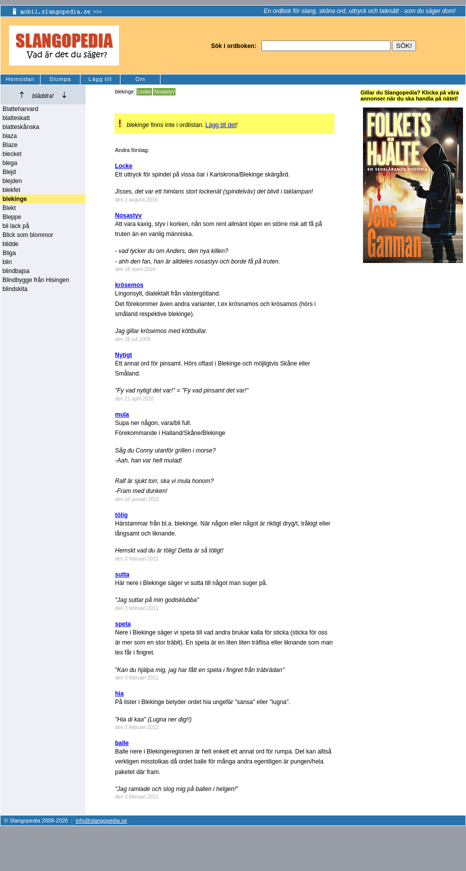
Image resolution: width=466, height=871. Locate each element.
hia (119, 693)
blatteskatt (16, 118)
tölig (121, 515)
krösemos (129, 285)
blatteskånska (20, 127)
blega (9, 163)
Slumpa (60, 79)
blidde (10, 244)
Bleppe (11, 217)
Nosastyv (164, 91)
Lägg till (100, 79)
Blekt (9, 208)
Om (141, 79)
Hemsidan (20, 79)
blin (7, 262)
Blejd (9, 172)
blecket (12, 154)
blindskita (15, 289)
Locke (144, 91)
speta (122, 624)
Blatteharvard (20, 109)
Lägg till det (221, 125)
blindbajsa (16, 271)
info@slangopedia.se (101, 821)
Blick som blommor (27, 235)
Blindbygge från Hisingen (35, 280)
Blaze (10, 145)
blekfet (11, 190)
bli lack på (15, 226)
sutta (122, 574)
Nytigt (123, 355)
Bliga (9, 253)
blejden (12, 181)
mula (122, 414)
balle (121, 743)
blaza (9, 136)
